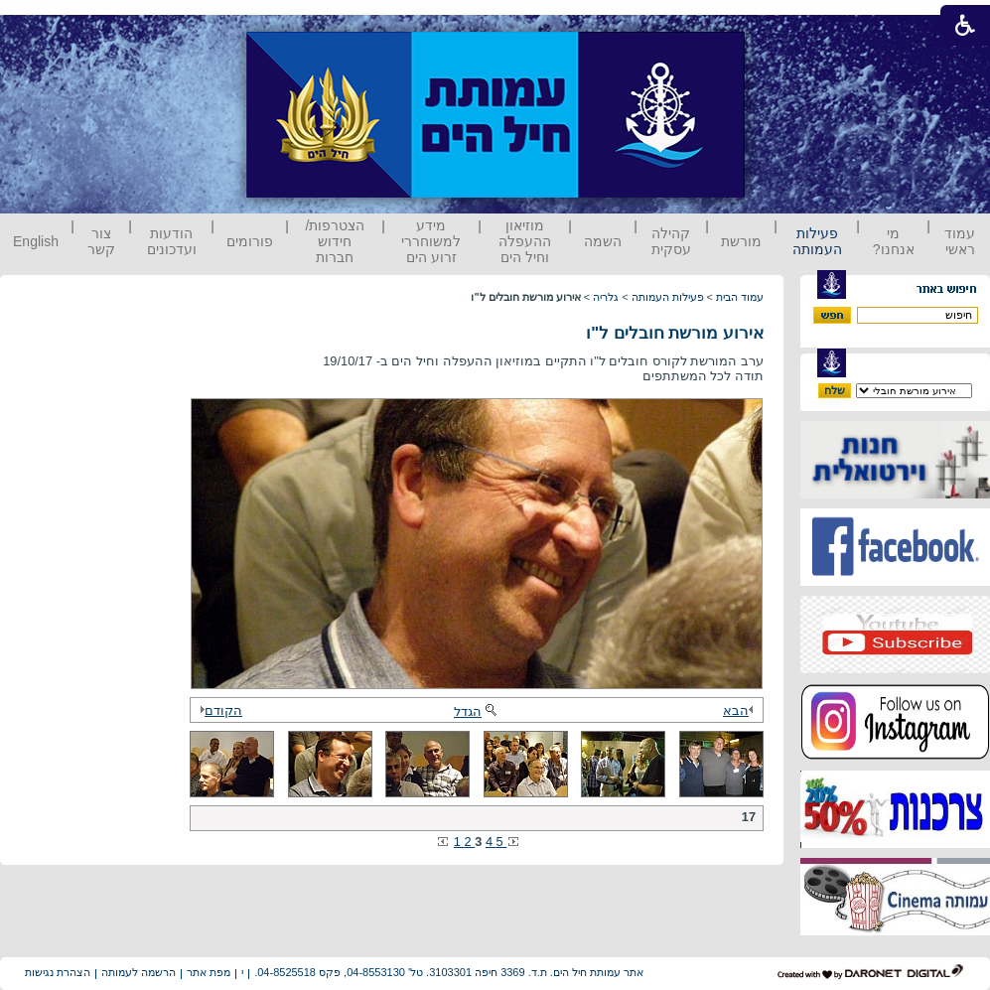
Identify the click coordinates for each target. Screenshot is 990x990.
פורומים (249, 241)
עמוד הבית (740, 297)
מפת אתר (208, 972)
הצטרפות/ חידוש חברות (335, 241)
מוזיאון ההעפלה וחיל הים (524, 241)
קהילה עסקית (671, 241)
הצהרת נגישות (57, 972)
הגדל (476, 711)
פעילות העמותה (817, 241)
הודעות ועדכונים (172, 241)
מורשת (741, 241)
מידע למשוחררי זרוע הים (431, 241)
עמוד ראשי (959, 241)
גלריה (606, 297)
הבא (741, 710)
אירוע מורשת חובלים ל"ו (675, 333)
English (36, 241)
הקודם (218, 710)
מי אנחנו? (894, 241)
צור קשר (101, 241)
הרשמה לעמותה (138, 972)
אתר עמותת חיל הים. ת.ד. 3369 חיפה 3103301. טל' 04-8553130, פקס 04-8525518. (448, 972)
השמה (603, 241)
